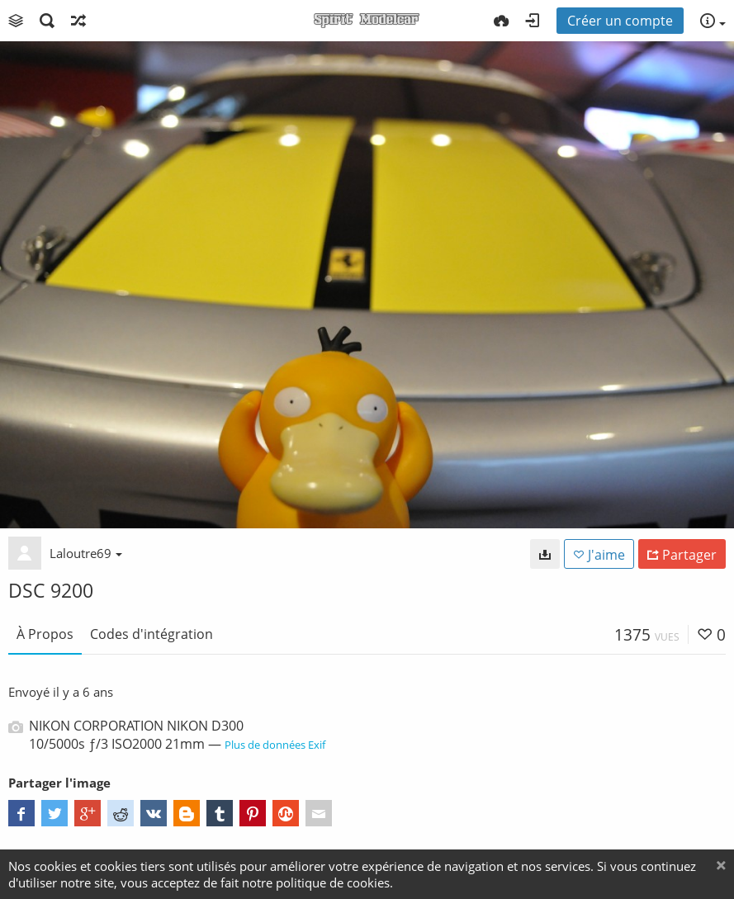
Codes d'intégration (151, 634)
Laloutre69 (86, 553)
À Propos (45, 634)
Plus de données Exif (275, 744)
